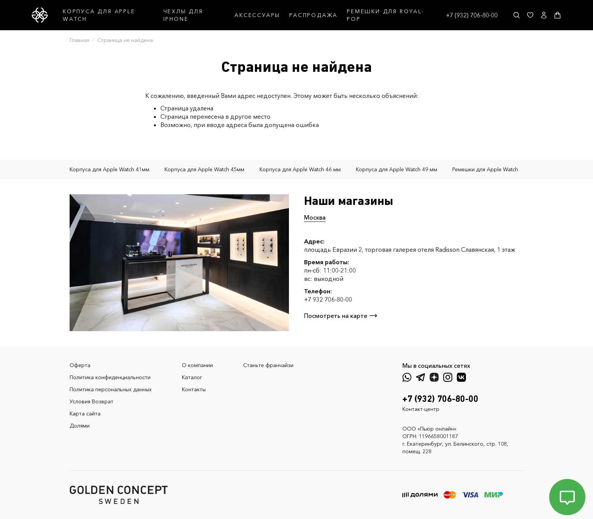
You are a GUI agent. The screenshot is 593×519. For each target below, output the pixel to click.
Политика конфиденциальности (110, 377)
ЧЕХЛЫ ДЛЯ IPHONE (183, 15)
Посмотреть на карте (341, 315)
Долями (80, 425)
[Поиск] (516, 15)
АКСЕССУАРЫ (257, 15)
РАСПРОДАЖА (313, 15)
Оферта (80, 365)
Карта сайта (85, 413)
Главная (79, 40)
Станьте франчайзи (268, 365)
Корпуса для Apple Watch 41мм (109, 169)
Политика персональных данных (111, 389)
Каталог (192, 377)
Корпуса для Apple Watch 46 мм (300, 169)
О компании (197, 365)
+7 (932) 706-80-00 (472, 15)
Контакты (194, 389)
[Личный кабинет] (544, 15)
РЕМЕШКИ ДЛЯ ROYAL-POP (385, 15)
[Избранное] (530, 15)
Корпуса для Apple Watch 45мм (204, 169)
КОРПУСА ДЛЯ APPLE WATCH (99, 15)
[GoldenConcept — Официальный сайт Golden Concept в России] (40, 15)
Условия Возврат (91, 401)
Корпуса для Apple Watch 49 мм (396, 169)
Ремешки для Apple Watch (485, 169)
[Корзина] (557, 15)
